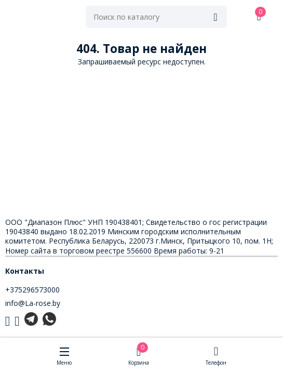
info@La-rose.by (32, 303)
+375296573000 (32, 290)
